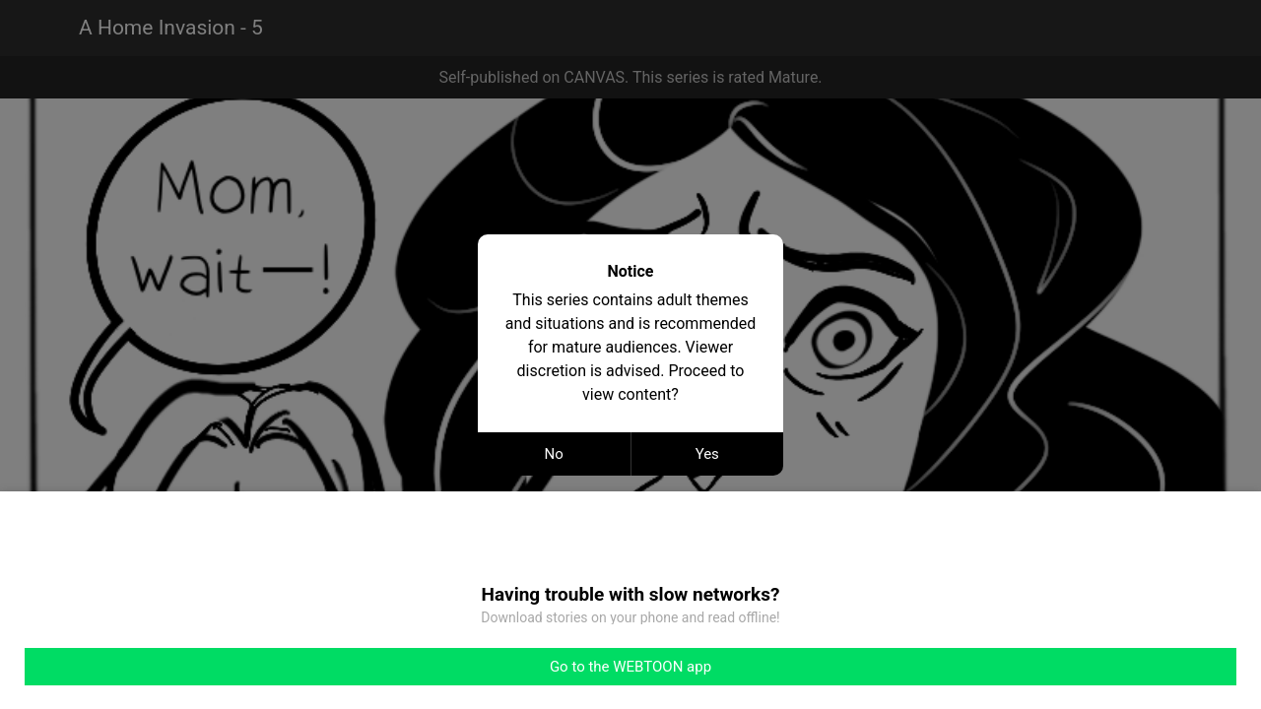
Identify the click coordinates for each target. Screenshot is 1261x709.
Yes (707, 454)
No (554, 454)
